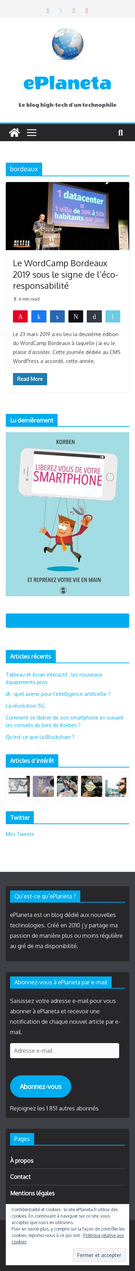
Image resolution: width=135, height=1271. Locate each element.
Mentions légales (32, 1193)
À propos (21, 1160)
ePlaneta (67, 83)
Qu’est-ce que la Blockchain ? (40, 737)
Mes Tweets (20, 834)
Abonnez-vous (41, 1086)
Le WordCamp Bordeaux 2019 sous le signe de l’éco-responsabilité (65, 274)
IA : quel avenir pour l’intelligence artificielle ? (58, 694)
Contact (20, 1176)
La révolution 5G (25, 706)
